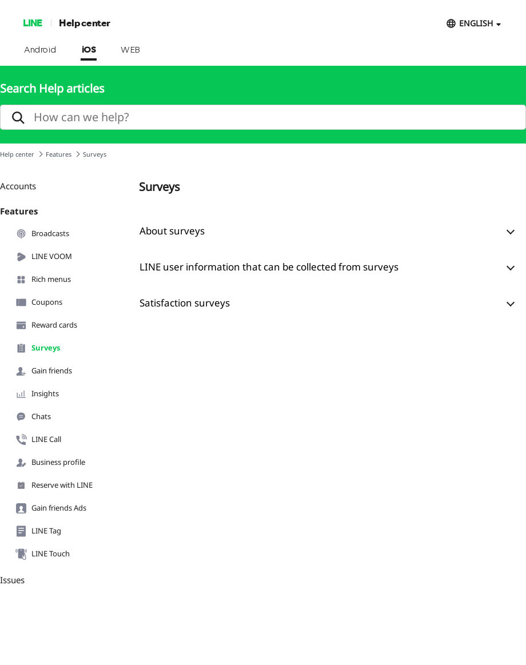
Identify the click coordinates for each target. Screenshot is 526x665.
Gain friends (43, 371)
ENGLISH (476, 23)
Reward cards (46, 325)
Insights (37, 394)
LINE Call (38, 439)
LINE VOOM (43, 256)
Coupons (38, 302)
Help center (84, 23)
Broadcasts (42, 234)
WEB (130, 50)
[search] (263, 117)
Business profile (50, 462)
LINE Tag (38, 531)
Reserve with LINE (54, 485)
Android (40, 50)
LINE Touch (42, 554)
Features (58, 154)
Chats (33, 417)
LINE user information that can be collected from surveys (269, 266)
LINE (32, 23)
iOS (89, 50)
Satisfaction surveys (185, 302)
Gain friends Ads (50, 508)
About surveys (172, 230)
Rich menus (43, 279)
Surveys (37, 348)
